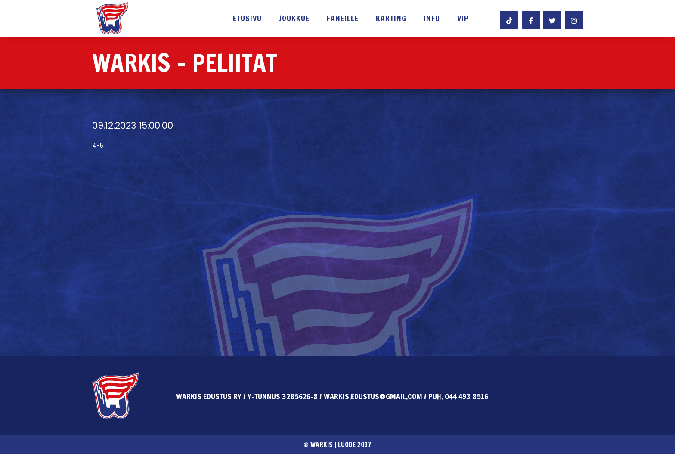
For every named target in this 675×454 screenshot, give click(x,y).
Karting (391, 19)
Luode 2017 (355, 444)
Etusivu (247, 19)
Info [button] (432, 19)
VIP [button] (463, 19)
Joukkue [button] (294, 19)
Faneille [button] (343, 19)
